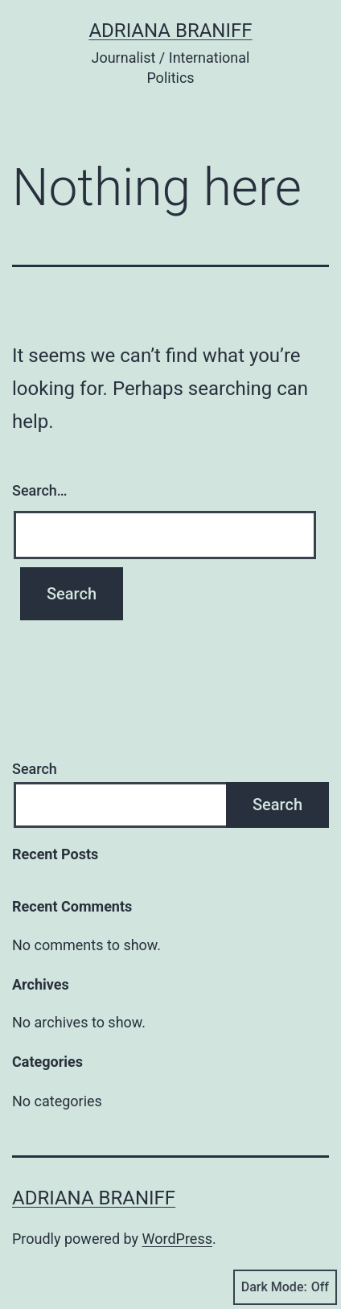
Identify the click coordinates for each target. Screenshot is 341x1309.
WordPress (177, 1238)
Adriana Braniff (170, 30)
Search (34, 768)
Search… (40, 490)
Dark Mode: (285, 1287)
